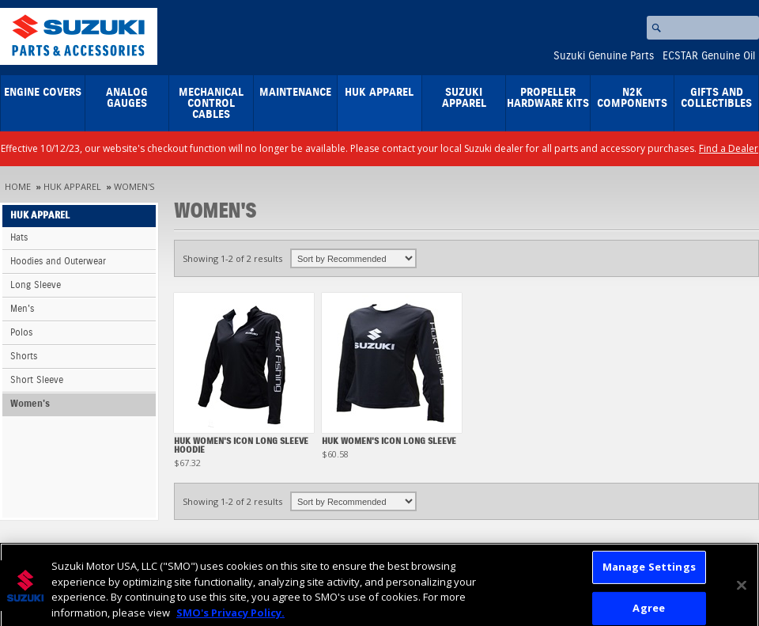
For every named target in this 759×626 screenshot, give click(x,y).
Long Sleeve (35, 285)
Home (18, 186)
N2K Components (632, 98)
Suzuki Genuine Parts (603, 56)
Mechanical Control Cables (211, 103)
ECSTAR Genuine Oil (709, 56)
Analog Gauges (127, 98)
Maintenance (295, 92)
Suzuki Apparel (464, 98)
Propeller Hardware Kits (548, 98)
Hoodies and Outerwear (58, 261)
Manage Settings (649, 570)
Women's (134, 186)
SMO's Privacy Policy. (230, 616)
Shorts (23, 356)
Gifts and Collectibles (716, 98)
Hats (19, 238)
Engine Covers (42, 92)
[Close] (741, 589)
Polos (21, 333)
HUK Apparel (379, 92)
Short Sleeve (36, 380)
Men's (22, 309)
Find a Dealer (728, 148)
